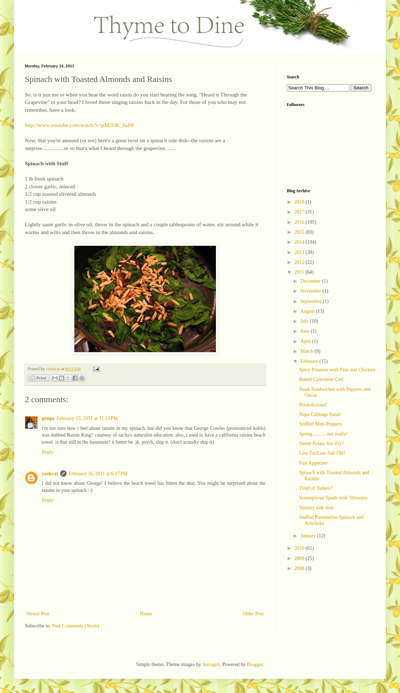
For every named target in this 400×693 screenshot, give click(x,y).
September (311, 301)
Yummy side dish (316, 507)
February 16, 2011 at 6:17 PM (98, 473)
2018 (300, 202)
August (308, 311)
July (305, 321)
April (306, 341)
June (305, 331)
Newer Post (38, 613)
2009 (300, 558)
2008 (300, 568)
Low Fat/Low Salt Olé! (322, 453)
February (309, 361)
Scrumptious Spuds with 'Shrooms (333, 497)
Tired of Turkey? (315, 488)
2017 (300, 212)
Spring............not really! (323, 434)
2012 (300, 262)
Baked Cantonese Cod (321, 379)
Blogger (255, 664)
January (308, 535)
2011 (300, 272)
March (307, 351)
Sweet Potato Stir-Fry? (321, 443)
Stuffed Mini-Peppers (320, 424)
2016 (300, 222)
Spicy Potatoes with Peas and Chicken (337, 369)
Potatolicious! (313, 405)
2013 (300, 252)
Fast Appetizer (313, 463)
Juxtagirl (211, 664)
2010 (300, 548)
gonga (48, 418)
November (311, 291)
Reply (47, 452)
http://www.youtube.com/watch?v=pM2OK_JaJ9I (79, 125)
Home (146, 613)
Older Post (253, 613)
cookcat (50, 473)
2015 (300, 232)
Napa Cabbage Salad (320, 414)
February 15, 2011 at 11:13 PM (87, 418)
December (311, 281)
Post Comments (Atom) (75, 625)
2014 (300, 242)
